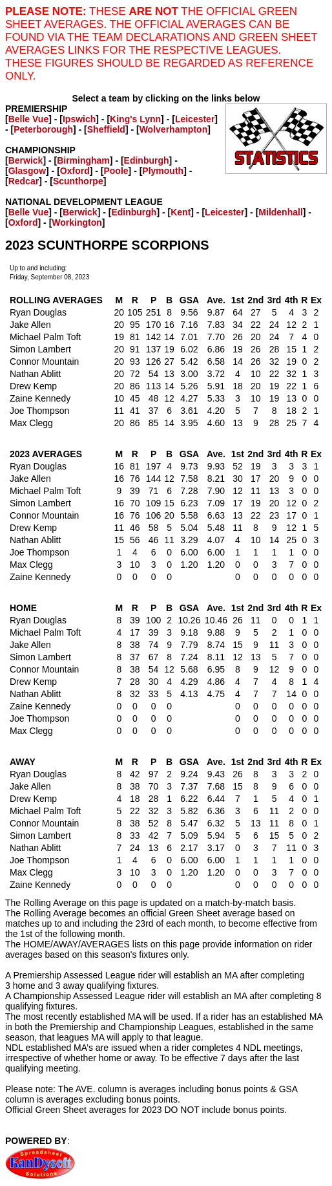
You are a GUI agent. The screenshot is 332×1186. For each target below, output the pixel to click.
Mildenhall (280, 212)
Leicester (194, 119)
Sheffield (106, 129)
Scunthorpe (78, 181)
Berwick (25, 160)
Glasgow (27, 171)
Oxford (75, 171)
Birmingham (83, 160)
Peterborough (43, 129)
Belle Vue (28, 119)
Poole (115, 171)
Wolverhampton (174, 129)
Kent (181, 212)
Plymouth (162, 171)
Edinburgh (146, 160)
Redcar (23, 181)
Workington (77, 222)
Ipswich (79, 119)
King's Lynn (135, 119)
